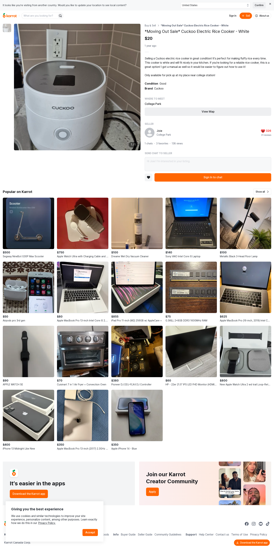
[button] (262, 192)
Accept (90, 532)
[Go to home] (10, 15)
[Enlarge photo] (77, 87)
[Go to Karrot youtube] (261, 524)
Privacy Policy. (47, 523)
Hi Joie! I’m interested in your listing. (208, 164)
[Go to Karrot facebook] (247, 524)
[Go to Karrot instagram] (254, 524)
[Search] (60, 15)
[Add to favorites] (148, 177)
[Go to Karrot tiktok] (268, 524)
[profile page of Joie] (149, 133)
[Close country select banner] (270, 3)
